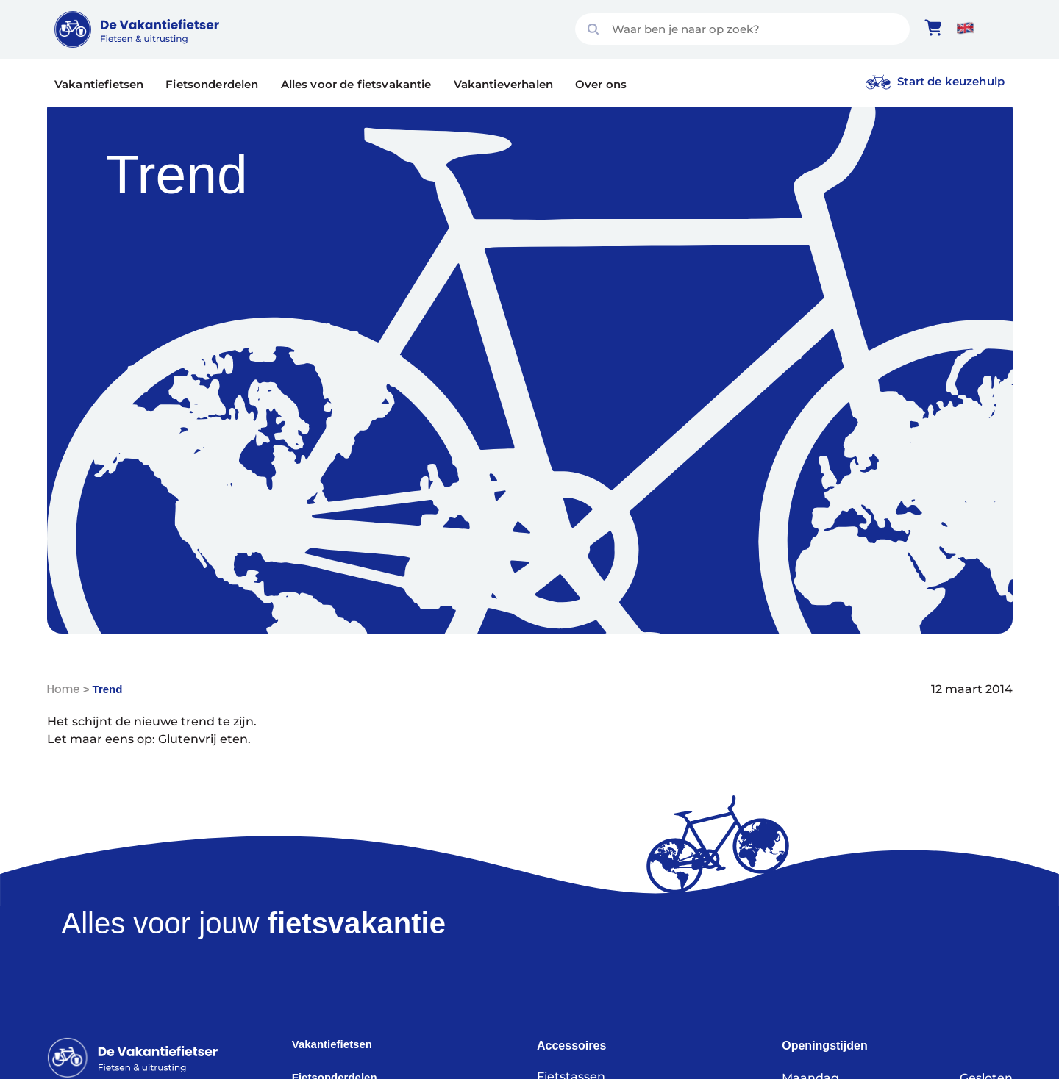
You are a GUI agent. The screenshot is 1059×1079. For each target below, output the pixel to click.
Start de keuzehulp (951, 81)
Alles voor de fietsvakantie (356, 84)
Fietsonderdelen (211, 84)
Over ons (601, 84)
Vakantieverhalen (503, 84)
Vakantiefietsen (98, 84)
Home (63, 689)
